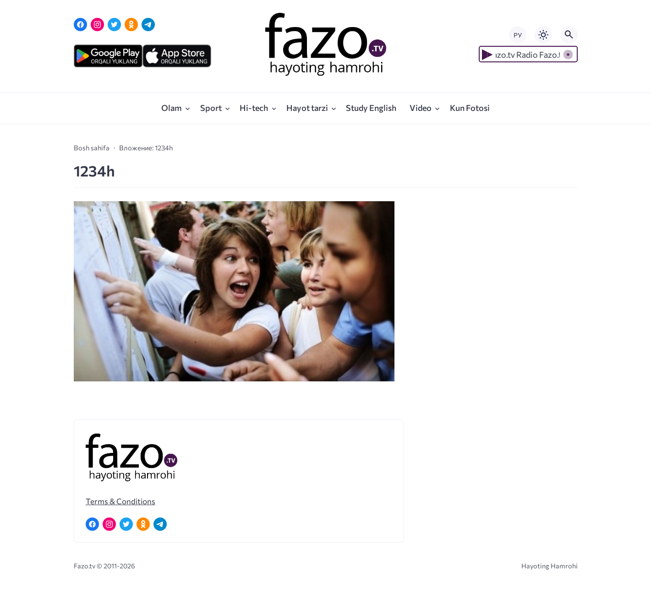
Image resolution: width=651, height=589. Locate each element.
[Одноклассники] (131, 24)
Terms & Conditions (120, 501)
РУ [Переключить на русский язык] (518, 35)
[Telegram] (148, 24)
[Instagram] (97, 24)
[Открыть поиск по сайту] (569, 35)
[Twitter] (114, 24)
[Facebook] (80, 24)
